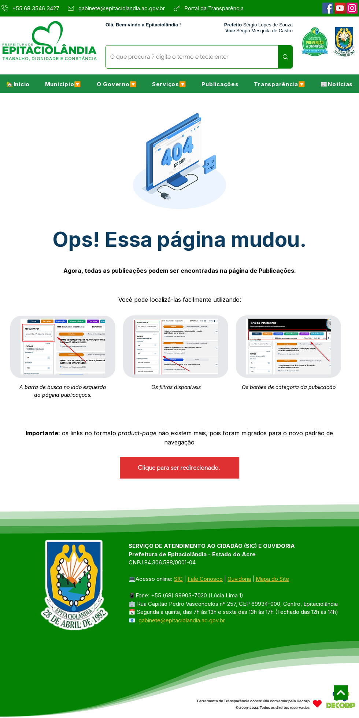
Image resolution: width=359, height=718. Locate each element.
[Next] (341, 692)
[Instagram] (352, 8)
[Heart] (317, 703)
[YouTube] (339, 8)
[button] (63, 84)
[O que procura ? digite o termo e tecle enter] (186, 56)
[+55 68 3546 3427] (31, 8)
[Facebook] (327, 8)
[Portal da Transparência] (218, 8)
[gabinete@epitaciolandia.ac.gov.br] (118, 8)
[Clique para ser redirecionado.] (179, 468)
